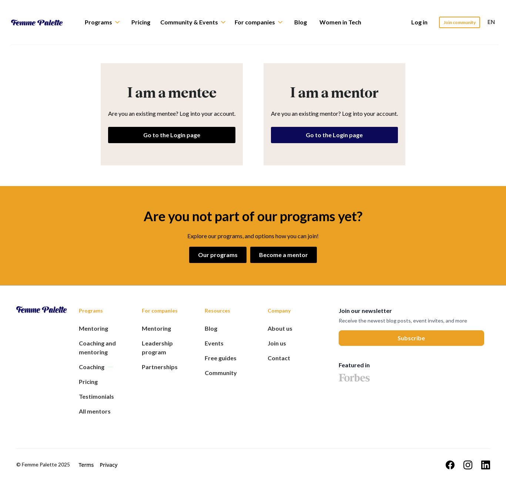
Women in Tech (340, 22)
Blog (300, 22)
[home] (42, 22)
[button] (106, 22)
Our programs (218, 254)
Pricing (140, 22)
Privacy (108, 464)
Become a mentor (283, 254)
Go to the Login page (171, 134)
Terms (86, 464)
